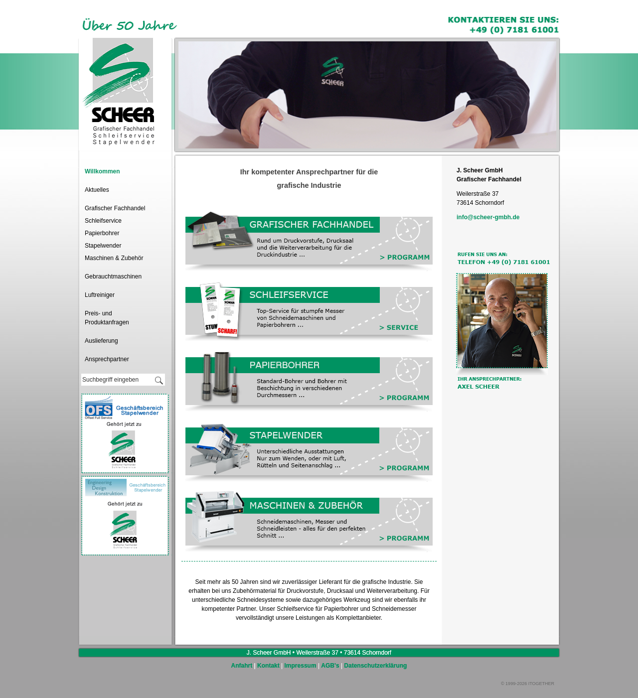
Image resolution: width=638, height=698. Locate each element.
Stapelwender (103, 245)
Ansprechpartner (107, 359)
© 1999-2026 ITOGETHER (527, 683)
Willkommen (102, 171)
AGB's (330, 665)
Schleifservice (103, 220)
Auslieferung (101, 340)
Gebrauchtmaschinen (113, 276)
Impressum (301, 665)
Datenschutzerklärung (375, 665)
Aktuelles (97, 189)
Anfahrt (242, 665)
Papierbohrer (102, 233)
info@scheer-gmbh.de (488, 217)
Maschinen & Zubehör (114, 258)
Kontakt (268, 665)
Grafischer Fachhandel (115, 208)
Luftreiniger (100, 294)
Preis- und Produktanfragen (107, 318)
